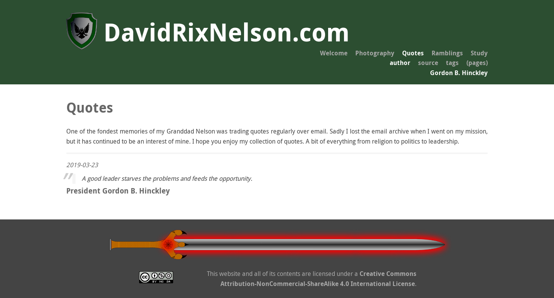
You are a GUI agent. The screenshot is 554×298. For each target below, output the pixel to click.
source (428, 62)
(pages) (477, 62)
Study (479, 53)
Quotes (413, 53)
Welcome (334, 53)
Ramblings (447, 53)
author (400, 62)
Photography (374, 53)
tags (452, 62)
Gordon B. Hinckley (459, 73)
